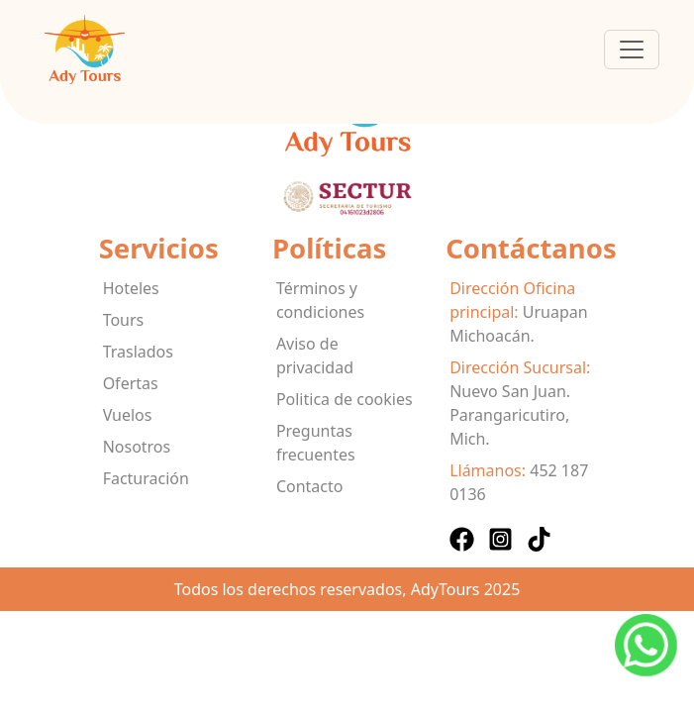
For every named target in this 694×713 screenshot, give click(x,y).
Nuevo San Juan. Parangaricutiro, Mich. (509, 415)
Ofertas (130, 383)
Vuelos (127, 415)
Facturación (146, 478)
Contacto (310, 486)
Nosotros (137, 447)
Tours (124, 320)
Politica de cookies (344, 399)
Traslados (138, 351)
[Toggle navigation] (631, 49)
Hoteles (131, 288)
